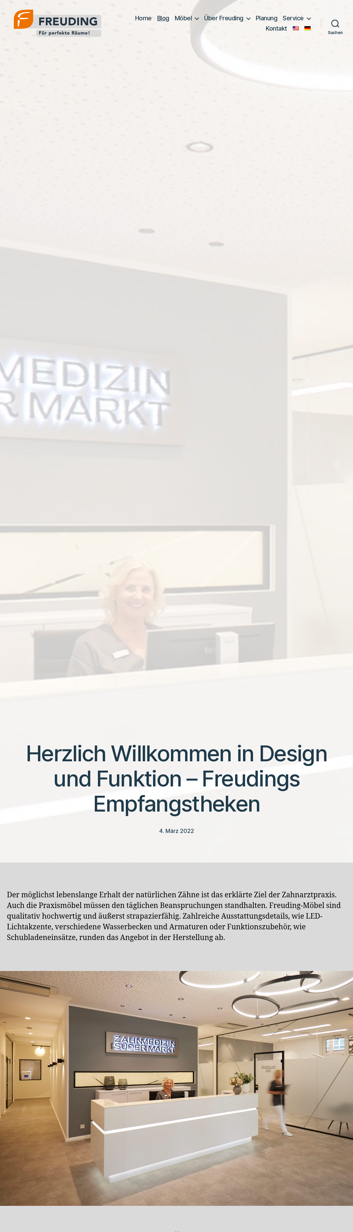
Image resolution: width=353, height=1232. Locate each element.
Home (143, 18)
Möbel (183, 18)
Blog (163, 18)
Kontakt (276, 28)
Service (293, 18)
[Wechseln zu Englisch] (296, 28)
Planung (267, 18)
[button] (15, 1217)
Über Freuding (223, 18)
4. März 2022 (176, 830)
